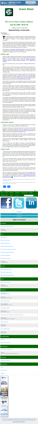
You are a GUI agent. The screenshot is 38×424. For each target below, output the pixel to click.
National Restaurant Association (19, 60)
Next (9, 186)
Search (35, 195)
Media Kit (12, 195)
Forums (6, 192)
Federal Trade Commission (29, 130)
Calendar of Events (10, 420)
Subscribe (3, 190)
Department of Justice (18, 130)
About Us (17, 195)
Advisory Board (32, 420)
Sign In (35, 190)
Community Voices (18, 420)
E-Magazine (17, 192)
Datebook (11, 192)
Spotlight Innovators (4, 195)
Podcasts (4, 420)
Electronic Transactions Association (18, 49)
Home (2, 192)
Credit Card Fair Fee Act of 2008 (23, 77)
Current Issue (19, 211)
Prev (4, 186)
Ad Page (30, 192)
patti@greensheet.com (7, 180)
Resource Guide (24, 192)
